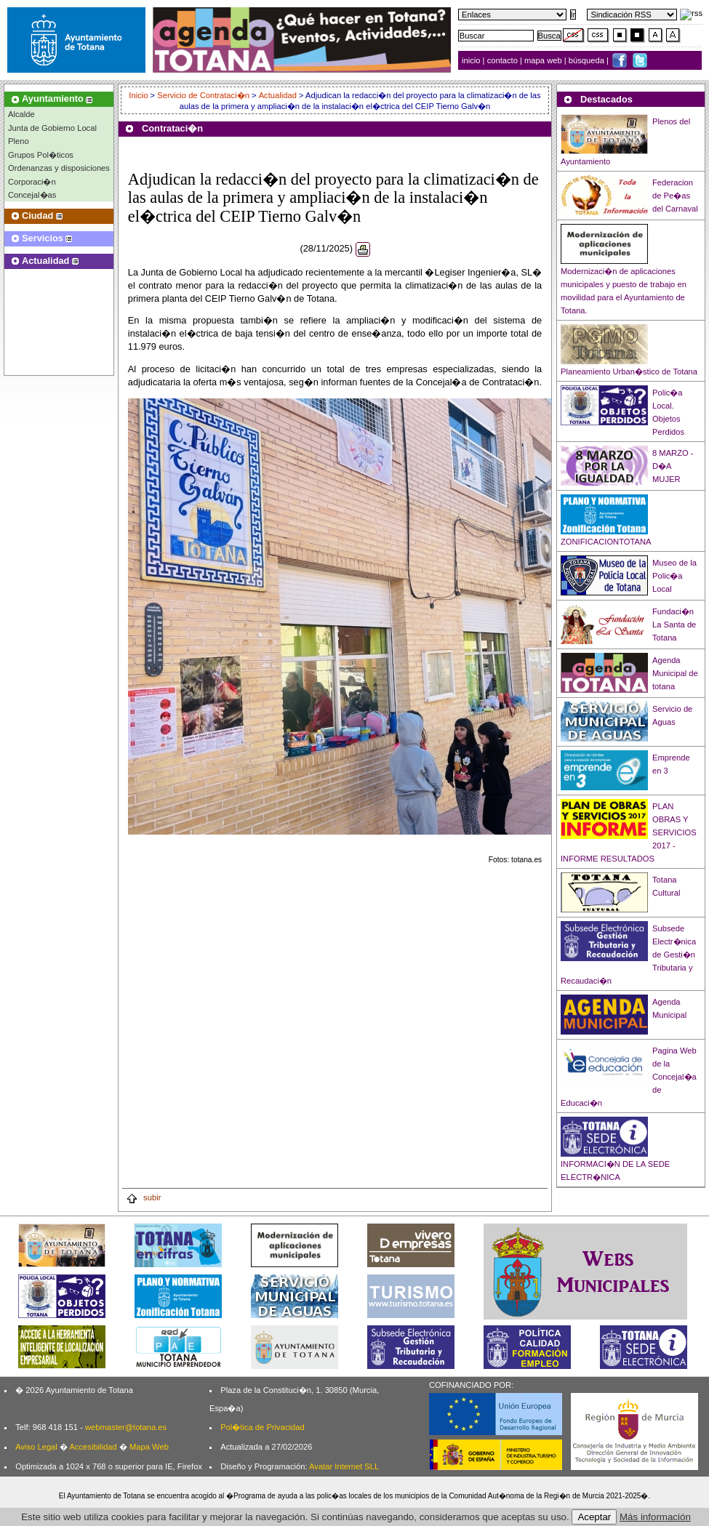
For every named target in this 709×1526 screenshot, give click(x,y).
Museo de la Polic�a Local (674, 575)
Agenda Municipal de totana (675, 673)
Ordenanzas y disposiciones (59, 168)
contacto (502, 60)
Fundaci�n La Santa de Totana (674, 624)
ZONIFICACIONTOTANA (606, 541)
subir (143, 1197)
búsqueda (587, 60)
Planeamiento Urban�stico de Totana (629, 371)
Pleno (18, 141)
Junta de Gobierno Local (52, 128)
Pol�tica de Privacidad (262, 1427)
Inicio (139, 95)
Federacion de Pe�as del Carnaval (675, 195)
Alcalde (21, 114)
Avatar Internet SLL (344, 1466)
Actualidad (278, 95)
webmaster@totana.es (126, 1427)
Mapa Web (149, 1446)
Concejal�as (32, 194)
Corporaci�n (32, 181)
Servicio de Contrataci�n (203, 95)
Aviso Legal (36, 1446)
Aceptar (594, 1516)
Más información (655, 1516)
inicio (472, 60)
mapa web (544, 60)
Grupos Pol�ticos (40, 154)
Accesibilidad (92, 1446)
